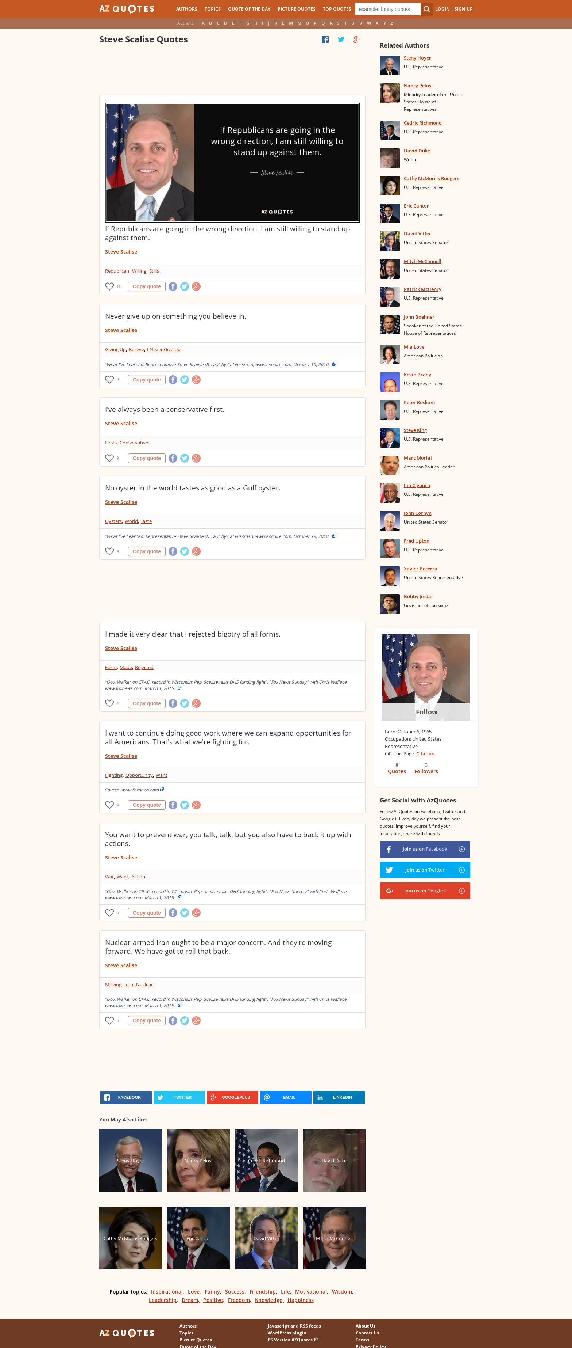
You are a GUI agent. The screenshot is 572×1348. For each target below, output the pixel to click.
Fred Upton (416, 541)
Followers (426, 771)
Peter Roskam (419, 402)
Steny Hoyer (417, 57)
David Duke (417, 150)
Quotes (397, 771)
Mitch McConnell (422, 261)
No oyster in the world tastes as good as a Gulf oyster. (193, 487)
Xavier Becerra (420, 568)
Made (126, 667)
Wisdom (342, 1291)
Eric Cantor (416, 205)
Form (111, 667)
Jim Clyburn (417, 485)
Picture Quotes (297, 9)
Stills (154, 270)
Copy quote (147, 286)
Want (161, 775)
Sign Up (464, 9)
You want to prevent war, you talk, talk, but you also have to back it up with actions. (228, 839)
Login (442, 9)
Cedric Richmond (423, 122)
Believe (136, 349)
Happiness (300, 1299)
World (131, 521)
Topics (213, 9)
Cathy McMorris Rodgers (431, 178)
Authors (186, 9)
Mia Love (414, 346)
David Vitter (417, 233)
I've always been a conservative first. (164, 409)
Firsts (111, 442)
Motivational (311, 1291)
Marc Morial (418, 458)
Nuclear (144, 984)
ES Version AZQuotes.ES (293, 1340)
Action (138, 876)
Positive (213, 1299)
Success (234, 1291)
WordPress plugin (287, 1333)
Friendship (263, 1291)
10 (118, 286)
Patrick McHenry (422, 289)
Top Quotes (337, 9)
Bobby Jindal (418, 596)
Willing (139, 270)
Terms (362, 1340)
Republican (117, 270)
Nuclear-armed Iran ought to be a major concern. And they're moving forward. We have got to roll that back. (218, 947)
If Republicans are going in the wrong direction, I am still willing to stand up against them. (227, 233)
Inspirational (167, 1291)
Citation (425, 753)
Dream (190, 1299)
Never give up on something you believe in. (175, 316)
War (109, 876)
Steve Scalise (121, 251)
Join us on (425, 849)
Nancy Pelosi (418, 85)
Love (194, 1291)
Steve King (415, 430)
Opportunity (139, 775)
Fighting (114, 775)
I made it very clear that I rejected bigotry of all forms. (193, 634)
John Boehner (419, 317)
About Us (365, 1326)
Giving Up (115, 349)
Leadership (163, 1299)
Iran (128, 984)
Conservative (134, 442)
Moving (113, 984)
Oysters (113, 521)
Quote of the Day (249, 9)
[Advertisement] (232, 71)
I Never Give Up (164, 349)
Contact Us (367, 1333)
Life (285, 1291)
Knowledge (268, 1299)
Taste (146, 521)
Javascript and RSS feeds (294, 1326)
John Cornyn (418, 513)
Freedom (239, 1299)
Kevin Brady (417, 374)
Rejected (144, 667)
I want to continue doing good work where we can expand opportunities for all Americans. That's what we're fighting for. (228, 737)
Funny (212, 1291)
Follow (426, 711)
